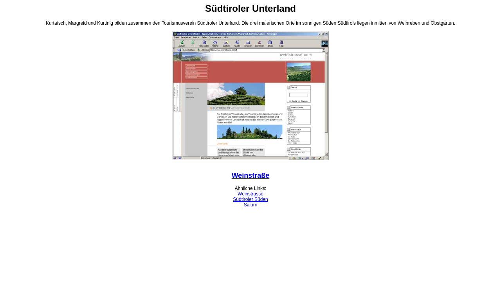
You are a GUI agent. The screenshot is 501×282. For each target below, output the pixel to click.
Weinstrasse (250, 194)
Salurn (251, 205)
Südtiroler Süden (250, 199)
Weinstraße (251, 175)
